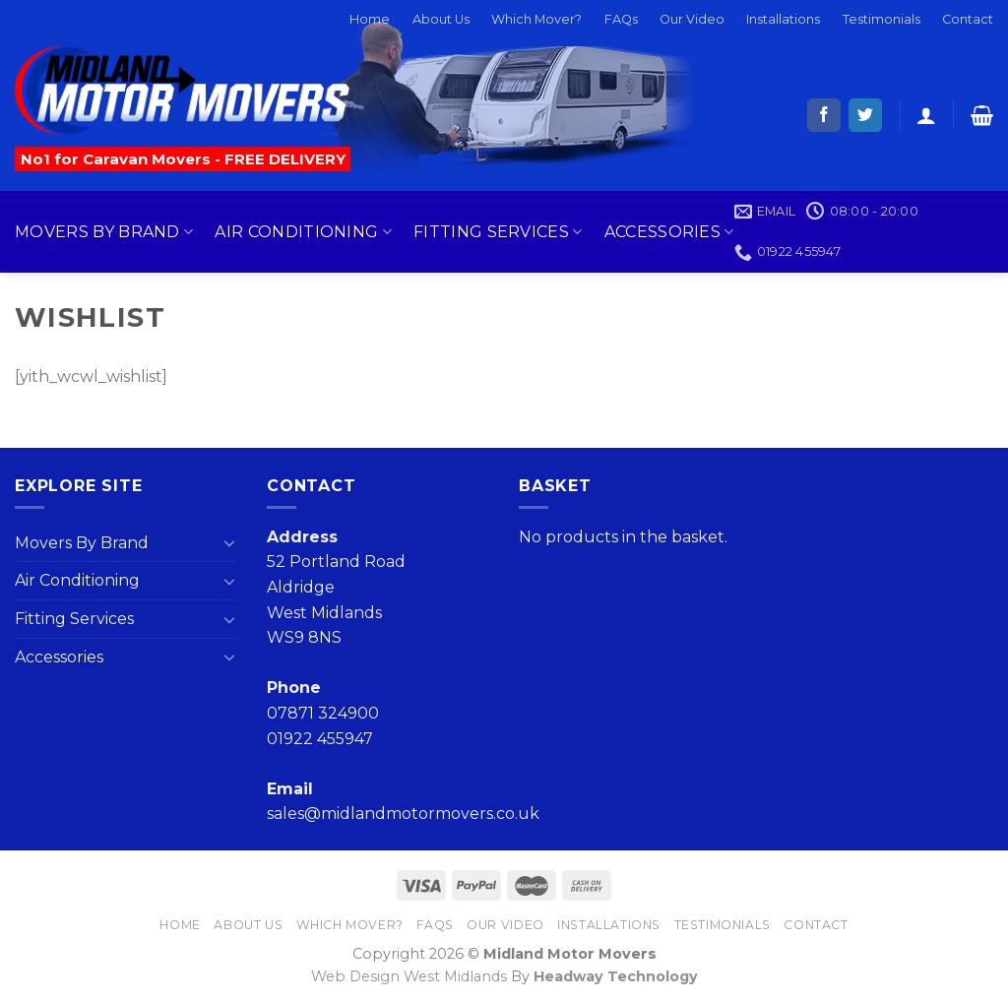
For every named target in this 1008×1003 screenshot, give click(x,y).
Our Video (692, 19)
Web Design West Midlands (409, 976)
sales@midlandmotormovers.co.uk (403, 813)
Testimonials (881, 19)
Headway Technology (616, 976)
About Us (441, 19)
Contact (967, 19)
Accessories (669, 232)
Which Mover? (536, 19)
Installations (783, 19)
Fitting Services (498, 232)
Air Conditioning (303, 232)
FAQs (621, 19)
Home (369, 19)
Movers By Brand (104, 232)
